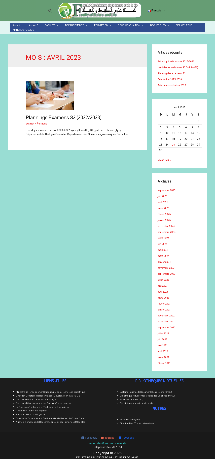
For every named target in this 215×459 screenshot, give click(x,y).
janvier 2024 (165, 259)
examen (30, 121)
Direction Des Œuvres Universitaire (137, 421)
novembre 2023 (167, 265)
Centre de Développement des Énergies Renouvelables (43, 401)
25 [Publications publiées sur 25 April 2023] (173, 142)
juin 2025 (163, 194)
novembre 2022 (167, 319)
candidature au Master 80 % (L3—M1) (179, 65)
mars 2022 (164, 355)
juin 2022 (163, 337)
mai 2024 (163, 247)
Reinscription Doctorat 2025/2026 (177, 59)
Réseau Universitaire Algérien (30, 412)
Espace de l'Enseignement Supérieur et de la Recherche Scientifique (50, 416)
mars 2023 (164, 295)
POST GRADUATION (116, 26)
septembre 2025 (167, 188)
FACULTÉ (49, 26)
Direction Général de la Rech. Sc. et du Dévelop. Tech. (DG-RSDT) (48, 394)
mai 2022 (163, 343)
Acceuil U (24, 26)
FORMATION (92, 26)
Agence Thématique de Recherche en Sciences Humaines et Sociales (50, 420)
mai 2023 (163, 283)
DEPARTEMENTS (69, 26)
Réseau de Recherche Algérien (31, 408)
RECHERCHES (141, 26)
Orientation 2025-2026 (171, 77)
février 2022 (165, 361)
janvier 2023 (165, 307)
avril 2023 (163, 289)
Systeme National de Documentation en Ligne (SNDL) (146, 390)
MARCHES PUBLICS (184, 26)
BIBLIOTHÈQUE (163, 26)
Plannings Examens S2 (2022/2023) (64, 115)
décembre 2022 (167, 313)
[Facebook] (89, 435)
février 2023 (165, 301)
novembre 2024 (167, 224)
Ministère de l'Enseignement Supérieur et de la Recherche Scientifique (50, 390)
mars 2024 (164, 253)
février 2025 (165, 212)
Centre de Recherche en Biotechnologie (36, 397)
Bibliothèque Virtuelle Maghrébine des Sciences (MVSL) (147, 394)
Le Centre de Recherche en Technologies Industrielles (43, 405)
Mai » (169, 157)
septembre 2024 (167, 230)
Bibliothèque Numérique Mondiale (136, 401)
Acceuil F (36, 26)
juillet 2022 (164, 331)
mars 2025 (164, 206)
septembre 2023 (167, 271)
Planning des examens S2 (173, 71)
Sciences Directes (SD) (131, 397)
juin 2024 (163, 242)
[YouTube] (107, 435)
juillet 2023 (164, 277)
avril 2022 (163, 349)
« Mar (161, 157)
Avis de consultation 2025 (173, 83)
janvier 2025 (165, 218)
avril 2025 (163, 200)
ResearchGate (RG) (130, 417)
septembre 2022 (167, 325)
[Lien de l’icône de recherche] (50, 10)
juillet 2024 (164, 236)
